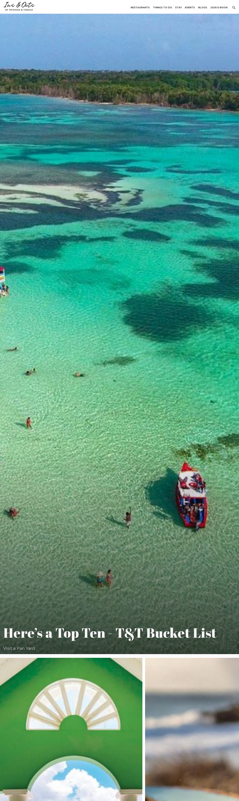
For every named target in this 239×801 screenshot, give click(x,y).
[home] (18, 5)
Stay (178, 7)
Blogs (202, 7)
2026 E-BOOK (219, 7)
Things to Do (162, 7)
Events (190, 7)
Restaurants (140, 7)
